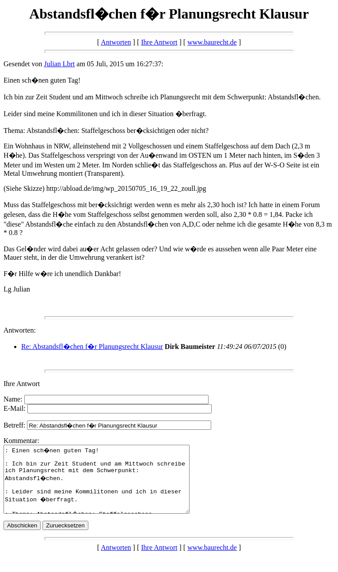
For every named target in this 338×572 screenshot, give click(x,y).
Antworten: (20, 330)
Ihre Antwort (159, 42)
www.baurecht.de (212, 42)
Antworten (116, 42)
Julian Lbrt (59, 64)
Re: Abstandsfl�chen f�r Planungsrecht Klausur (92, 346)
